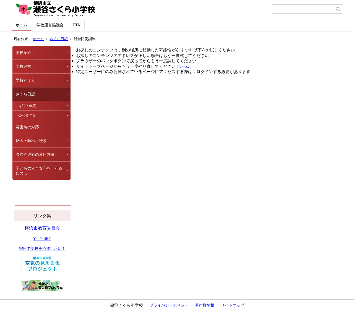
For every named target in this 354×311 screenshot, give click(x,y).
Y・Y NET (42, 238)
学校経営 (23, 66)
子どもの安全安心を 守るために (39, 170)
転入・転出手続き (31, 140)
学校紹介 (23, 52)
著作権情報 (204, 305)
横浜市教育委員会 (42, 228)
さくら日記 (59, 39)
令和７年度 (27, 106)
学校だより (25, 80)
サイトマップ (232, 305)
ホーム (21, 25)
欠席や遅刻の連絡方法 (35, 154)
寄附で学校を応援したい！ (42, 248)
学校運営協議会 (50, 25)
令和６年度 (27, 115)
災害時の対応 (27, 127)
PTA (76, 25)
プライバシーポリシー (169, 305)
